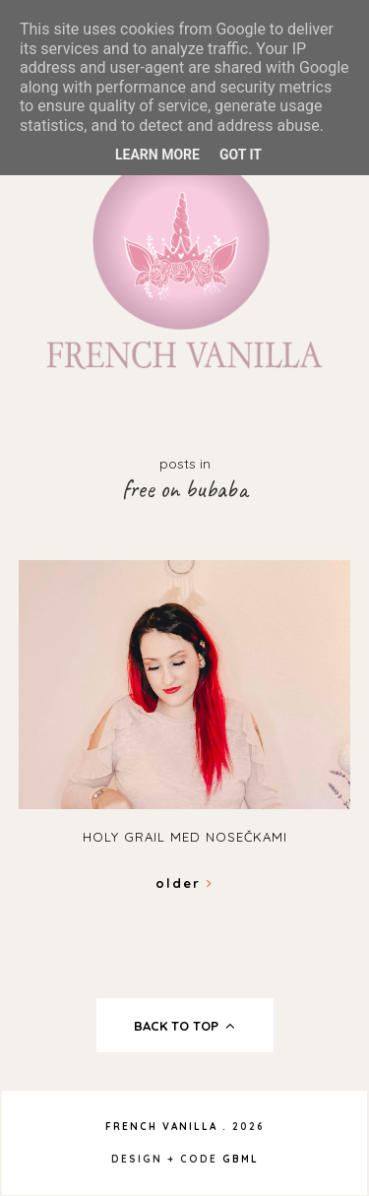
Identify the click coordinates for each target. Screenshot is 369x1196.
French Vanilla (161, 1126)
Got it (240, 154)
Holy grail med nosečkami (185, 837)
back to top (184, 1026)
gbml (240, 1159)
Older (184, 883)
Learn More (157, 154)
